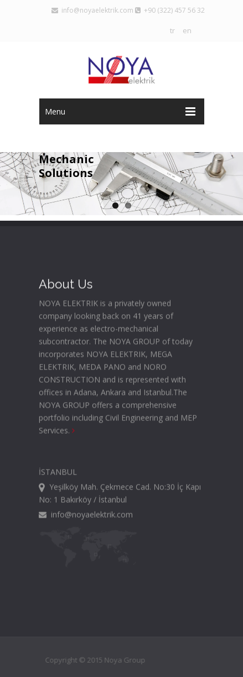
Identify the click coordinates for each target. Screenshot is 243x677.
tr (172, 30)
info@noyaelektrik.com (92, 10)
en (187, 30)
